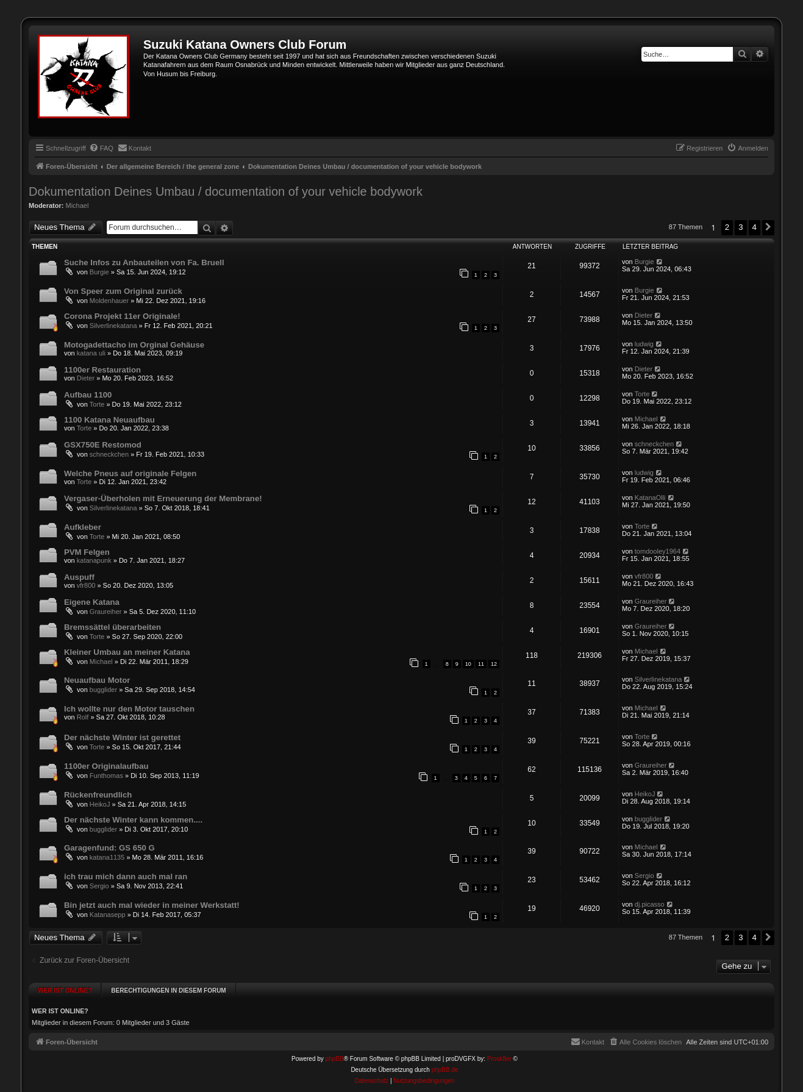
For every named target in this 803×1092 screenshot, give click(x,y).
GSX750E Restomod (102, 444)
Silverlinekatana (113, 325)
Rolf (83, 717)
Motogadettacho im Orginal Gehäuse (134, 344)
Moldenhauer (109, 300)
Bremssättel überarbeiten (112, 627)
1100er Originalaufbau (106, 766)
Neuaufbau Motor (97, 680)
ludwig (644, 344)
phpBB (335, 1053)
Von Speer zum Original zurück (123, 291)
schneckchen (109, 454)
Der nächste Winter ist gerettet (122, 737)
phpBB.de (445, 1064)
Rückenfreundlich (98, 794)
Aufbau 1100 (88, 394)
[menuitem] (101, 148)
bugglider (103, 689)
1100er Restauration (102, 369)
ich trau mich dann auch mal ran (125, 876)
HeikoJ (100, 804)
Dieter (643, 315)
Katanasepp (108, 914)
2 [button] (727, 227)
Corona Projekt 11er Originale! (122, 316)
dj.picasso (650, 904)
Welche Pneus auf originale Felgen (130, 473)
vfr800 (86, 585)
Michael (77, 205)
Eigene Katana (92, 602)
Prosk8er (499, 1053)
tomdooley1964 (657, 551)
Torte (97, 404)
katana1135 (107, 857)
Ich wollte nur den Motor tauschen (129, 708)
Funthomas (106, 775)
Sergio (99, 886)
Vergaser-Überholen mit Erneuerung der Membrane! (163, 498)
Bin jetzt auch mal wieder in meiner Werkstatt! (152, 905)
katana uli (91, 353)
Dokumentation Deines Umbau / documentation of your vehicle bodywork (226, 191)
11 (481, 664)
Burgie (99, 272)
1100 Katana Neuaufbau (109, 419)
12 (494, 664)
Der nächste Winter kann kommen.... (133, 819)
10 (468, 664)
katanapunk (94, 560)
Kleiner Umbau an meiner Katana (127, 652)
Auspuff (79, 577)
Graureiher (106, 611)
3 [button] (740, 227)
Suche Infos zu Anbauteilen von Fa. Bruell (144, 262)
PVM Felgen (87, 552)
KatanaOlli (650, 497)
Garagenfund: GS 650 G (109, 847)
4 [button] (754, 227)
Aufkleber (82, 527)
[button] (768, 227)
